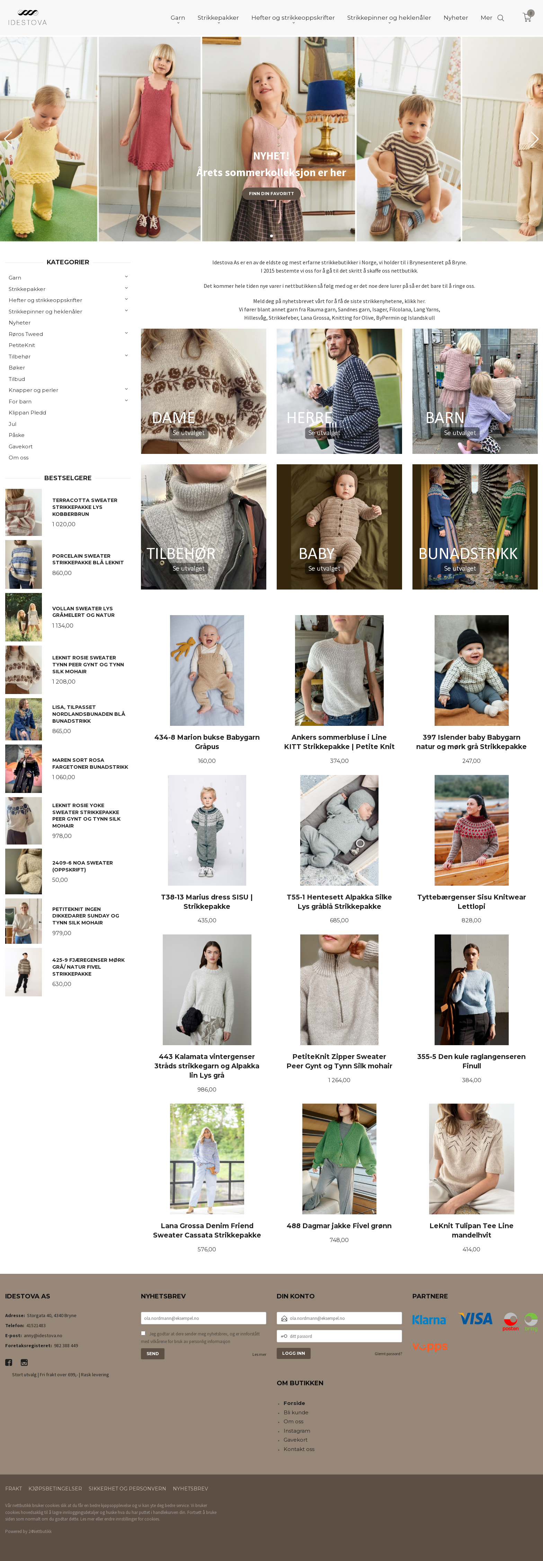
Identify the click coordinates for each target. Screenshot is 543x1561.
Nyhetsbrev (190, 1489)
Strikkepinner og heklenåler (45, 311)
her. (421, 301)
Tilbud (17, 379)
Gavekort (21, 446)
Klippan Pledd (27, 412)
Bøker (17, 367)
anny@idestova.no (43, 1335)
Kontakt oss (299, 1449)
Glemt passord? (388, 1353)
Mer (486, 17)
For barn (20, 401)
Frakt (13, 1489)
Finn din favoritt (271, 193)
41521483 (36, 1325)
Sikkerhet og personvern (127, 1489)
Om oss (18, 457)
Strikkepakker (27, 289)
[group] (271, 139)
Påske (17, 435)
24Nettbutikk (40, 1531)
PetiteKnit (22, 345)
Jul (12, 424)
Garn (15, 277)
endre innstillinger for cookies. (132, 1519)
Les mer (259, 1354)
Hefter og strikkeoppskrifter (45, 300)
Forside (294, 1403)
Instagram (297, 1430)
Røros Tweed (26, 334)
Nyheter (19, 322)
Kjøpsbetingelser (55, 1489)
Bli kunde (296, 1412)
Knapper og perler (33, 390)
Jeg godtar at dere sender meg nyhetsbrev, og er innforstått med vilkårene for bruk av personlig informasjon (200, 1337)
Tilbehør (19, 356)
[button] (535, 139)
